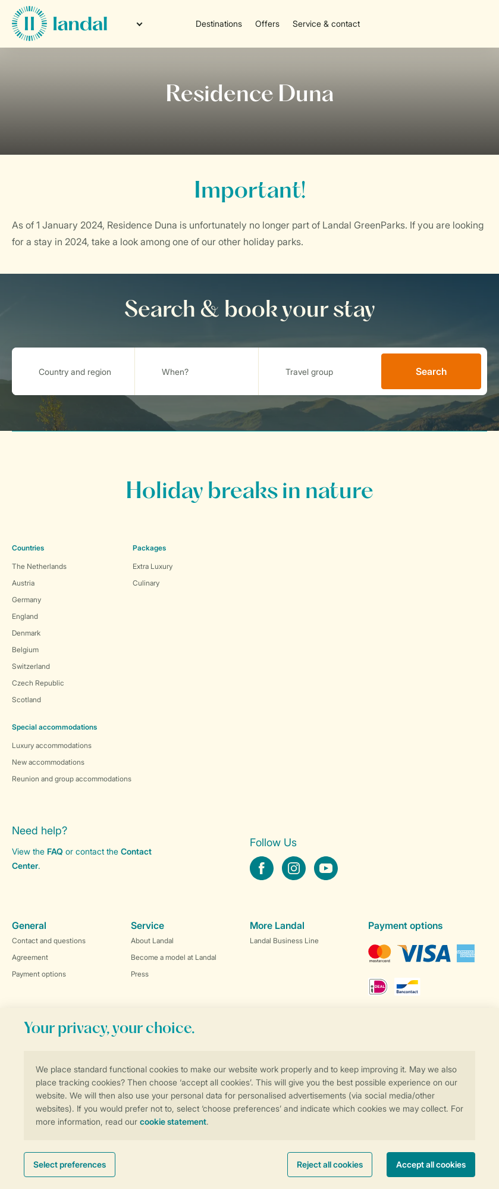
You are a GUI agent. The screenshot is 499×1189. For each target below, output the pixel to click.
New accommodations (48, 762)
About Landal (152, 940)
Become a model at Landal (173, 957)
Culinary (146, 582)
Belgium (25, 649)
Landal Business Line (284, 940)
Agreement (30, 957)
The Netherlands (39, 566)
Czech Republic (38, 682)
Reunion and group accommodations (71, 778)
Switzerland (31, 666)
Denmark (26, 632)
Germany (26, 599)
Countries (28, 547)
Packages (149, 547)
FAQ (55, 851)
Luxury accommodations (52, 745)
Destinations (219, 23)
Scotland (26, 699)
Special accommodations (54, 726)
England (25, 616)
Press (140, 973)
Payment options (39, 973)
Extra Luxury (152, 566)
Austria (23, 582)
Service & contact (326, 23)
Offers (267, 23)
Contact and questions (49, 940)
